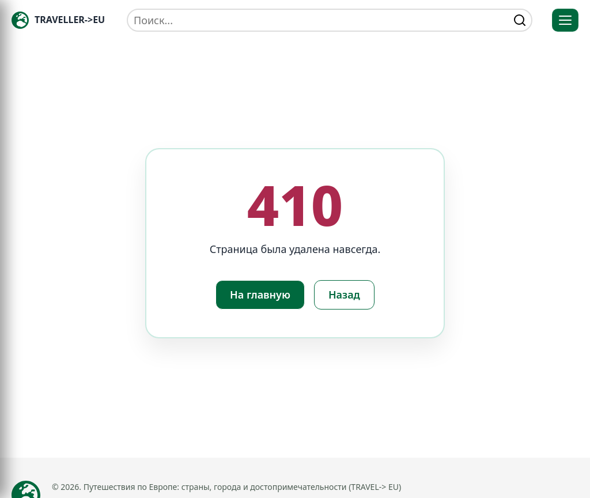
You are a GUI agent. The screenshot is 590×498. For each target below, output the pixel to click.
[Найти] (520, 20)
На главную (260, 294)
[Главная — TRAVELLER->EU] (58, 20)
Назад (344, 294)
